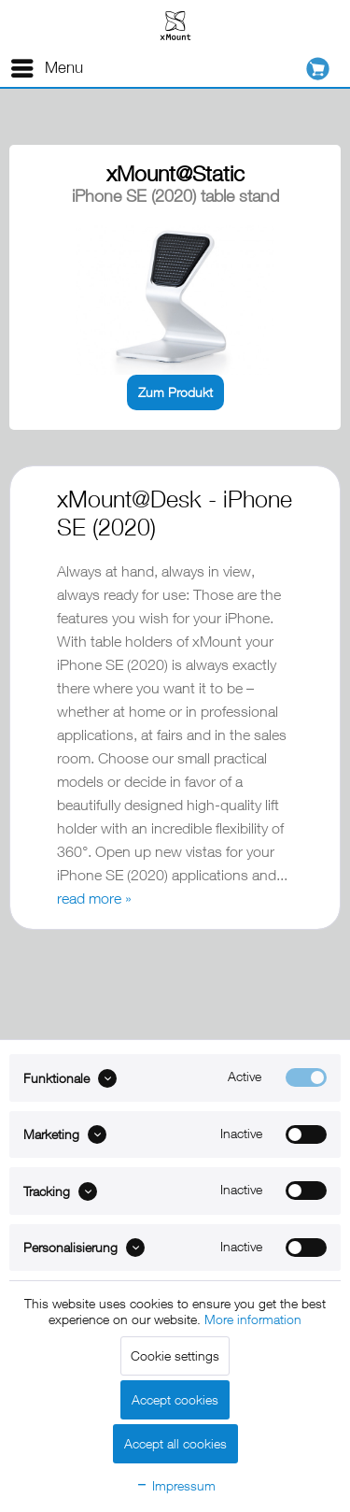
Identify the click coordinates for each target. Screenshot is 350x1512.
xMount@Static (175, 173)
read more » (94, 898)
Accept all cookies (175, 1443)
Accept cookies (175, 1399)
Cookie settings (175, 1355)
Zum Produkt (175, 392)
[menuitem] (46, 68)
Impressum (175, 1485)
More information (252, 1319)
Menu (47, 65)
